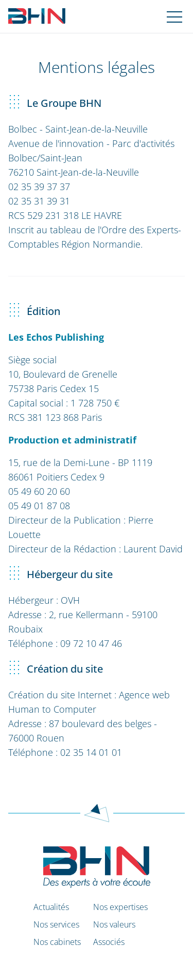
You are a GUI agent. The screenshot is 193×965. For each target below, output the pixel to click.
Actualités (51, 907)
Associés (109, 942)
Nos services (56, 924)
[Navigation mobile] (174, 16)
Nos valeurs (114, 924)
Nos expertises (120, 907)
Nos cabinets (57, 942)
